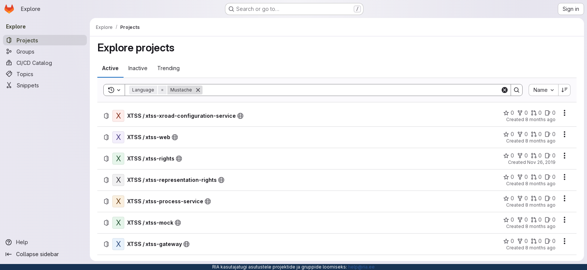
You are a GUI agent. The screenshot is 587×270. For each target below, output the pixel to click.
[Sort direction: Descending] (565, 90)
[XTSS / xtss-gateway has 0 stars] (508, 241)
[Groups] (45, 51)
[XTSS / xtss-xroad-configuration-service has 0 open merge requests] (536, 113)
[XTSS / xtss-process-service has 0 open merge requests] (536, 198)
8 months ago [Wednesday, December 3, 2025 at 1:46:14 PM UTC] (540, 226)
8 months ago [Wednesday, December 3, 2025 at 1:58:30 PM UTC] (540, 119)
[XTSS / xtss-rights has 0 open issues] (550, 156)
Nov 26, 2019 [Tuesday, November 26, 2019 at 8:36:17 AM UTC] (541, 162)
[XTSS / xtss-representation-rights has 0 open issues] (550, 177)
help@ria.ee (361, 267)
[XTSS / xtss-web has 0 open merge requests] (536, 134)
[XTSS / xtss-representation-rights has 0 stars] (508, 177)
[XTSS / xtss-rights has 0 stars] (508, 156)
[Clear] (504, 90)
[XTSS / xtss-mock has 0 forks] (522, 220)
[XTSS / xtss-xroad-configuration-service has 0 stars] (508, 113)
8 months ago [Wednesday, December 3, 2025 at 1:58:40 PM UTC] (540, 141)
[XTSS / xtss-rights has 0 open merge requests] (536, 156)
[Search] (351, 90)
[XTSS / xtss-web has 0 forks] (522, 134)
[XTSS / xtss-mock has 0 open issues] (550, 220)
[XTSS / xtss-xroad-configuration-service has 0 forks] (522, 113)
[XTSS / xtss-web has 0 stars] (508, 134)
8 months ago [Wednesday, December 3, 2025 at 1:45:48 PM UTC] (540, 247)
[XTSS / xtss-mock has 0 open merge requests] (536, 220)
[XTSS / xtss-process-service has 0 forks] (522, 198)
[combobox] (543, 90)
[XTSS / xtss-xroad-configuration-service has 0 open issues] (550, 113)
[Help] (45, 242)
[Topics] (45, 74)
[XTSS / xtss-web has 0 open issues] (550, 134)
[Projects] (45, 40)
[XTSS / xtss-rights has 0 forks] (522, 156)
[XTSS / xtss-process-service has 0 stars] (508, 198)
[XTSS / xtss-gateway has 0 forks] (522, 241)
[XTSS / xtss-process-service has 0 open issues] (550, 198)
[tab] (110, 68)
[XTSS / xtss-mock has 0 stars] (508, 220)
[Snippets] (45, 85)
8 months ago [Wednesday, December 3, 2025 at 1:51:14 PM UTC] (540, 183)
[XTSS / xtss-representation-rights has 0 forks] (522, 177)
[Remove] (198, 90)
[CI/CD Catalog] (45, 62)
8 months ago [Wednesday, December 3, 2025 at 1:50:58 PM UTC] (540, 205)
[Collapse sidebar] (45, 254)
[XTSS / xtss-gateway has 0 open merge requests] (536, 241)
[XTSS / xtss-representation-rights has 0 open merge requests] (536, 177)
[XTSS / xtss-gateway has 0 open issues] (550, 241)
